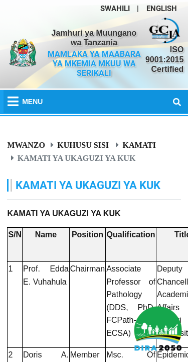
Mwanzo (26, 145)
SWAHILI (115, 8)
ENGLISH (161, 8)
